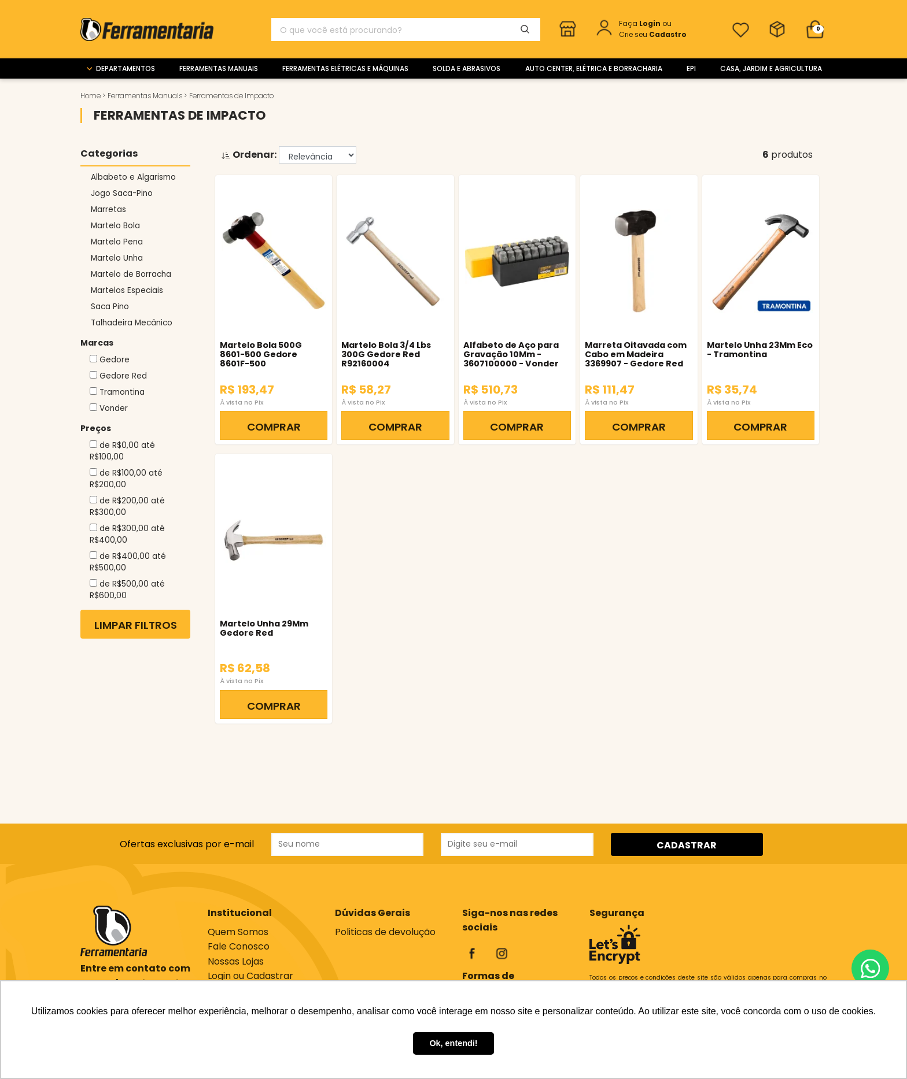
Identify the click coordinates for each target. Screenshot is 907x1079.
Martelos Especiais (127, 290)
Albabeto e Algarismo (133, 177)
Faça (640, 23)
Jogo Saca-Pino (122, 193)
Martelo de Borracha (131, 274)
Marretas (108, 209)
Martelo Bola (115, 225)
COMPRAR (274, 427)
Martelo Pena (117, 241)
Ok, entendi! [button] (453, 1043)
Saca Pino (110, 306)
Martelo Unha (117, 258)
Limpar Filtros (135, 625)
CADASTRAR (687, 845)
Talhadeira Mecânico (131, 322)
